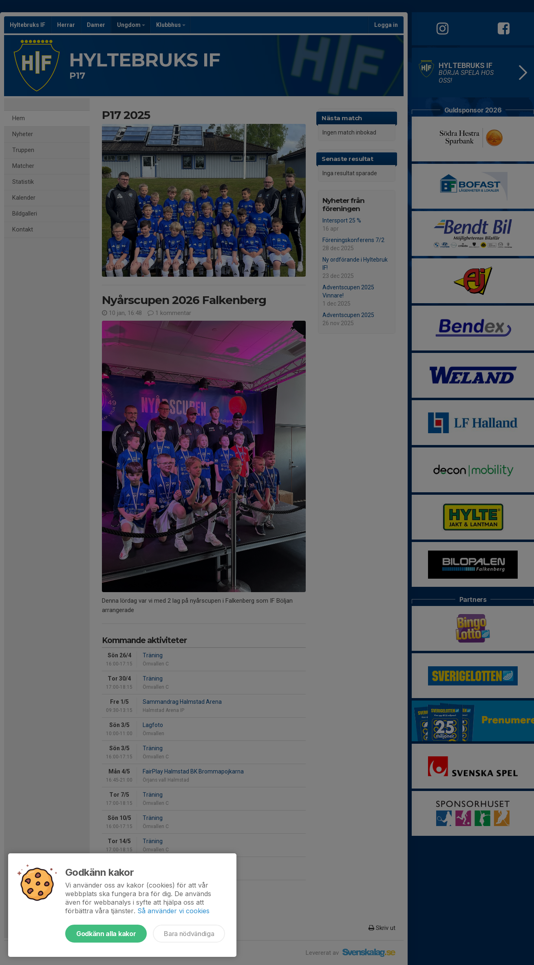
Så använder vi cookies (173, 911)
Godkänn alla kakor (106, 934)
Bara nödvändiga (189, 934)
